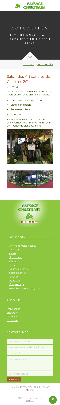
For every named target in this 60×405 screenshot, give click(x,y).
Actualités (12, 320)
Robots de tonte (18, 269)
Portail (12, 265)
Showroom (13, 312)
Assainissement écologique (24, 288)
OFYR (12, 253)
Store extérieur (17, 272)
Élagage (14, 276)
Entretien (14, 280)
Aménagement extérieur (23, 245)
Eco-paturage (16, 284)
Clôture (13, 261)
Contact (30, 401)
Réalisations (13, 316)
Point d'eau (15, 257)
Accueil (28, 64)
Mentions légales (30, 397)
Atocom (30, 390)
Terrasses (14, 249)
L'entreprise (13, 308)
